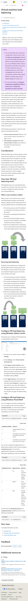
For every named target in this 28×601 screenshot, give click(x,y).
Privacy (9, 594)
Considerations (5, 23)
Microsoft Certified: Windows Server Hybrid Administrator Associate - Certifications (11, 569)
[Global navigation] (1, 2)
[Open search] (21, 2)
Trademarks (3, 599)
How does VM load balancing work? (10, 25)
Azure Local (13, 5)
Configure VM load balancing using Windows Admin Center (14, 28)
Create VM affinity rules (10, 535)
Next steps (4, 34)
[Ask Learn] (22, 5)
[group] (14, 418)
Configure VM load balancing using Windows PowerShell (12, 31)
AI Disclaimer (4, 592)
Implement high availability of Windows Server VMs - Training (13, 562)
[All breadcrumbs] (2, 5)
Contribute (3, 594)
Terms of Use (19, 596)
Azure (7, 5)
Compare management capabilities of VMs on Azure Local (15, 84)
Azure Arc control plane (13, 57)
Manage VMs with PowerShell (11, 533)
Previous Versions (13, 592)
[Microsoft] (14, 2)
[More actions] (25, 5)
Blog (20, 592)
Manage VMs (7, 531)
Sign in (25, 2)
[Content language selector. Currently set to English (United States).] (8, 585)
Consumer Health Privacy (7, 596)
